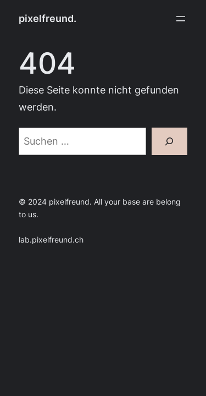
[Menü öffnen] (180, 18)
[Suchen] (170, 142)
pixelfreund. (47, 18)
